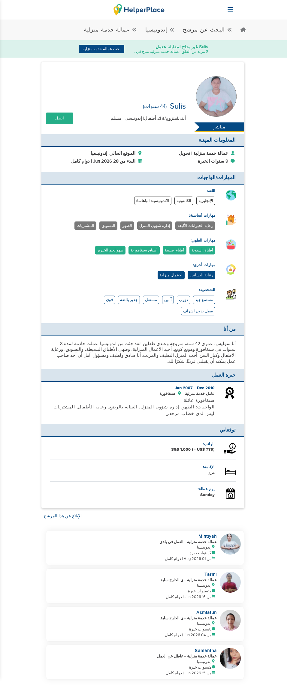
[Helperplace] (245, 6)
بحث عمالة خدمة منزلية (102, 49)
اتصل (59, 118)
